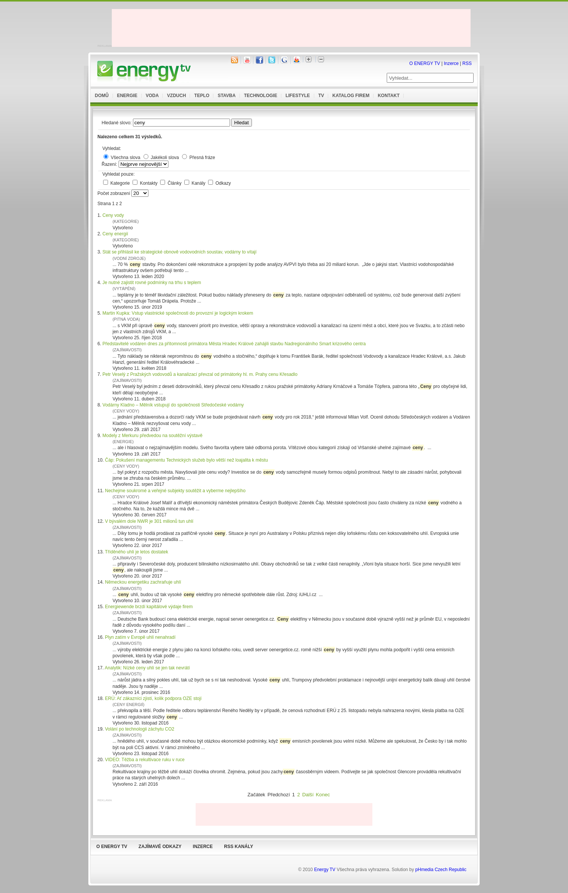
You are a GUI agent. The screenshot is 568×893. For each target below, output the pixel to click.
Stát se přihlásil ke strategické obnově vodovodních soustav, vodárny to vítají (179, 252)
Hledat (241, 122)
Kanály (199, 183)
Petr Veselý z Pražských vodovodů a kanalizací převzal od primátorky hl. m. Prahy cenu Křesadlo (199, 374)
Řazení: (110, 164)
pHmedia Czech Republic (440, 869)
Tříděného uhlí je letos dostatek (136, 552)
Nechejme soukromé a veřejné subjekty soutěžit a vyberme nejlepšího (175, 490)
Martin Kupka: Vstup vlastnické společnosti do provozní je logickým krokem (177, 313)
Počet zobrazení (114, 193)
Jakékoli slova (165, 157)
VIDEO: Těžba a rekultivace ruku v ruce (145, 759)
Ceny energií (115, 233)
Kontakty (149, 183)
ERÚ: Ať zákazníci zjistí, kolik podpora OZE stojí (153, 698)
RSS (467, 63)
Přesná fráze (202, 157)
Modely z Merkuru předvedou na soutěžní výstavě (152, 435)
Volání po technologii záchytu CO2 (139, 729)
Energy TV (324, 869)
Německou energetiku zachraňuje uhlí (143, 582)
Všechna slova (125, 157)
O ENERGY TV (424, 63)
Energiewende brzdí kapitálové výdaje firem (149, 606)
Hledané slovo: (117, 122)
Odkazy (223, 183)
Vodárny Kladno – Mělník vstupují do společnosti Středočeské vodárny (173, 405)
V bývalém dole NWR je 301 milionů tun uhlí (149, 521)
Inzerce (451, 63)
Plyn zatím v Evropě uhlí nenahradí (140, 637)
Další (307, 794)
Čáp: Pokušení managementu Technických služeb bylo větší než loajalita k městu (186, 460)
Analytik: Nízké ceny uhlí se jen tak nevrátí (147, 668)
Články (175, 183)
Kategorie (120, 183)
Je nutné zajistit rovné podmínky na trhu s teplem (151, 282)
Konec (323, 794)
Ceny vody (113, 215)
